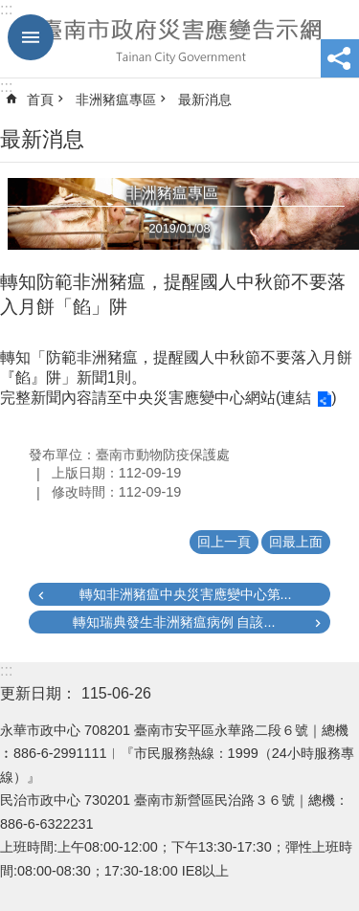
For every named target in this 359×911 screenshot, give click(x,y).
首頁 (40, 99)
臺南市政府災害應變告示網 (179, 39)
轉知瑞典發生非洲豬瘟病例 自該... (174, 622)
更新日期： (38, 693)
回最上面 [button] (296, 541)
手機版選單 (31, 37)
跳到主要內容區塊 (10, 10)
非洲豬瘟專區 (116, 99)
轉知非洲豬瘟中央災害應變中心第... (185, 594)
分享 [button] (340, 58)
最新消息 (205, 99)
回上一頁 (224, 541)
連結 (295, 397)
